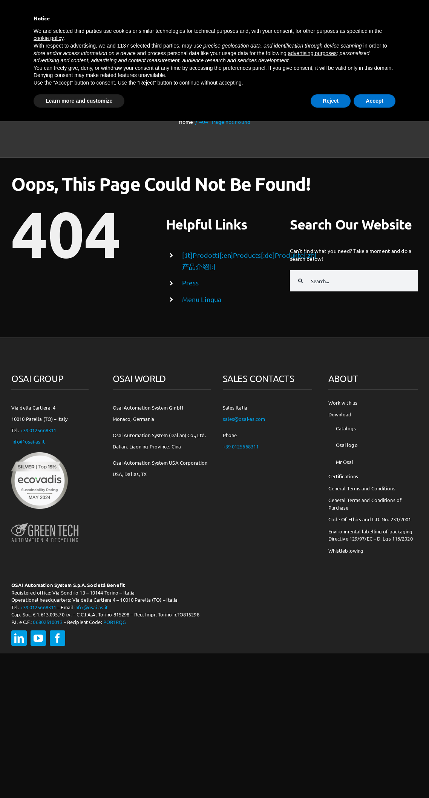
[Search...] (354, 280)
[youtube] (38, 638)
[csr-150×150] (39, 454)
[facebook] (57, 638)
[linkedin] (19, 638)
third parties (165, 46)
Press (190, 283)
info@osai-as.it (28, 441)
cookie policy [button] (48, 38)
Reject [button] (331, 101)
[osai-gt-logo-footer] (44, 522)
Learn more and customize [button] (79, 101)
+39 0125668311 (38, 430)
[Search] (300, 280)
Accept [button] (374, 101)
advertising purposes (312, 53)
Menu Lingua (201, 299)
